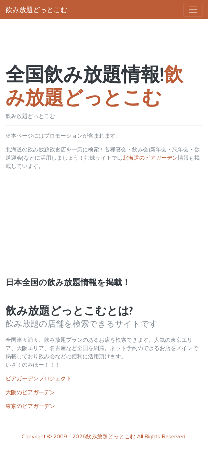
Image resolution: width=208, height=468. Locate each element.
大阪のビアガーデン (30, 392)
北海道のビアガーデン (150, 157)
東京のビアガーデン (30, 405)
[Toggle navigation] (192, 10)
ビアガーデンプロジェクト (39, 378)
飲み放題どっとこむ (110, 436)
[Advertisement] (104, 229)
